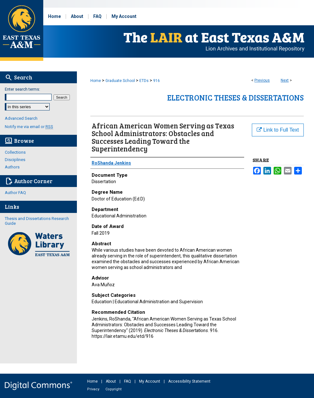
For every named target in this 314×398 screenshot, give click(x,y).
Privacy (93, 389)
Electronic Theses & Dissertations (235, 97)
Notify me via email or (29, 126)
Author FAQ (15, 192)
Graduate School (120, 80)
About (111, 381)
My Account (150, 381)
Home (95, 80)
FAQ (128, 381)
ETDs (144, 80)
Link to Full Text (278, 130)
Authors (12, 167)
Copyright (113, 389)
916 (156, 80)
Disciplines (15, 159)
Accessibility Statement (189, 381)
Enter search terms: (22, 89)
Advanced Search (21, 118)
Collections (15, 152)
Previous (262, 80)
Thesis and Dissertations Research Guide (37, 221)
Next (285, 80)
